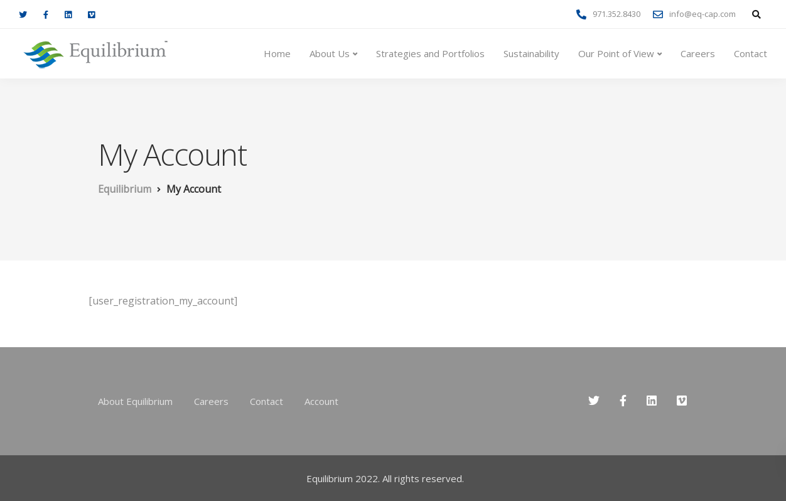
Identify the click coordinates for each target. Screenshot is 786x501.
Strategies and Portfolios (430, 53)
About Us (330, 53)
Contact (750, 53)
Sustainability (531, 53)
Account (321, 401)
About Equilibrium (135, 401)
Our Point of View (616, 53)
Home (277, 53)
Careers (698, 53)
